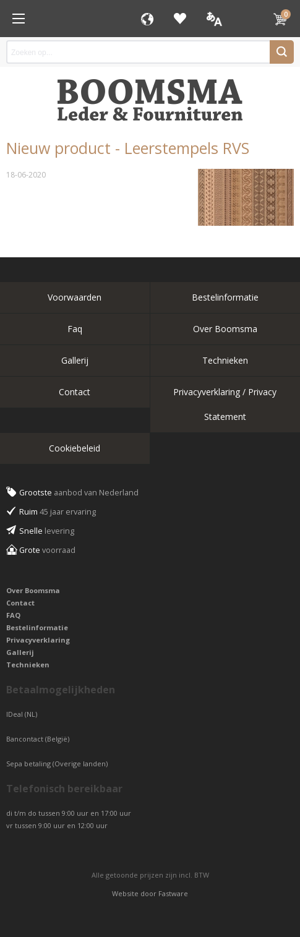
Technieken (225, 360)
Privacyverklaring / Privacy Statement (224, 404)
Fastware (173, 893)
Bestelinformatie (225, 297)
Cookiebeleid (74, 448)
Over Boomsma (225, 329)
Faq (74, 329)
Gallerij (74, 360)
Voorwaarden (74, 297)
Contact (74, 392)
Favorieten (180, 18)
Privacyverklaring (38, 639)
